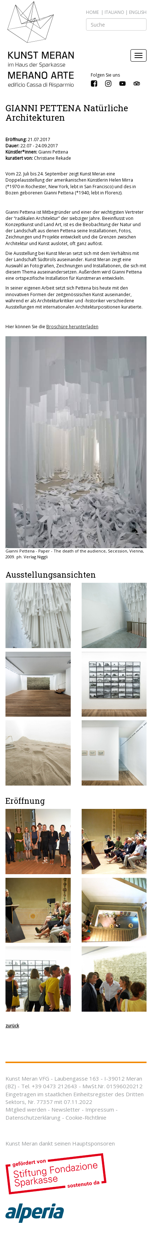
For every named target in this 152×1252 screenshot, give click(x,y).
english (138, 12)
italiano (114, 12)
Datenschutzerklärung (33, 1117)
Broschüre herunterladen (72, 326)
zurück (12, 1026)
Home (92, 12)
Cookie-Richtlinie (86, 1117)
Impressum (99, 1109)
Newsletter (65, 1109)
